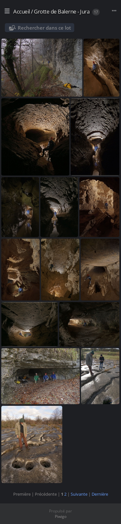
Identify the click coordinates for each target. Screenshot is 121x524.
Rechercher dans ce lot (44, 27)
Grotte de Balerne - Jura (61, 11)
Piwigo (60, 516)
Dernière (100, 494)
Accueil (21, 11)
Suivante (79, 494)
